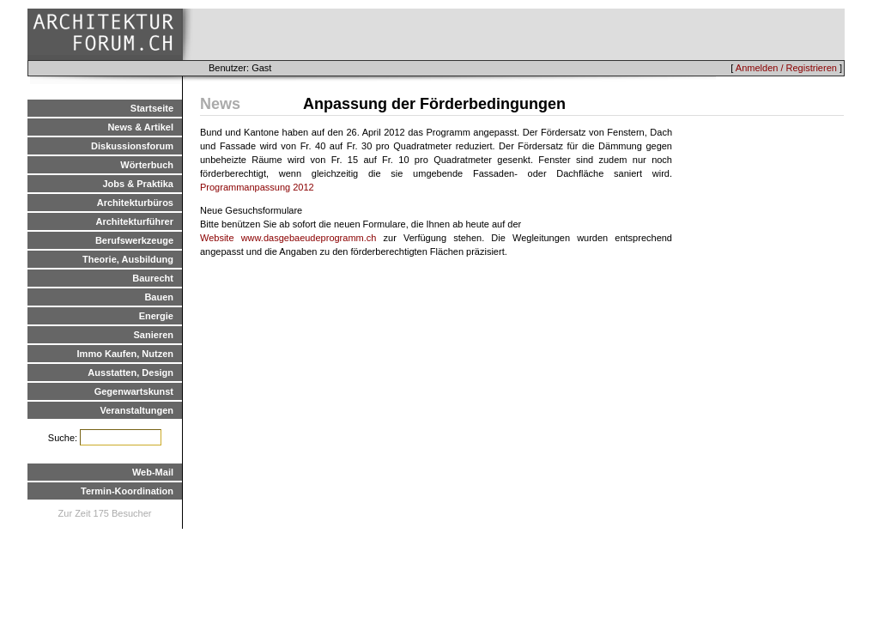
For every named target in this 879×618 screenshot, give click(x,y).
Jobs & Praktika (137, 184)
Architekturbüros (135, 202)
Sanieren (153, 335)
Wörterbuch (146, 165)
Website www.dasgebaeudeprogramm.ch (288, 238)
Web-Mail (152, 472)
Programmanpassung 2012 (257, 187)
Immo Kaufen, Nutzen (125, 353)
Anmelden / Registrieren (786, 68)
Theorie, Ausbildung (127, 259)
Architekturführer (134, 221)
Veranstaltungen (136, 410)
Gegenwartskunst (133, 391)
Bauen (158, 297)
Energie (156, 316)
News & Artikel (140, 127)
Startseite (151, 108)
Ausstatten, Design (130, 372)
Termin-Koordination (127, 491)
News (220, 103)
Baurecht (152, 278)
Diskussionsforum (132, 146)
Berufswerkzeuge (134, 240)
